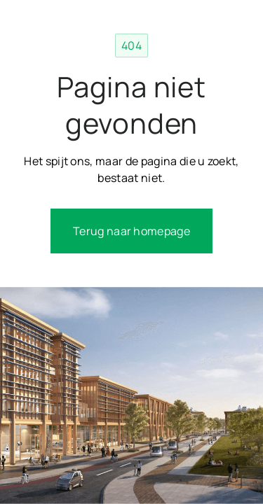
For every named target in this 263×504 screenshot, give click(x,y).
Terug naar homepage (131, 231)
